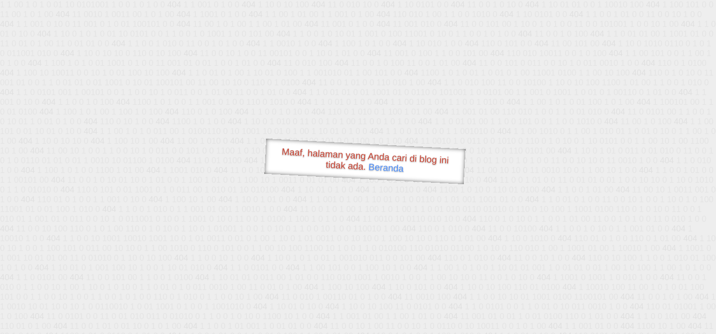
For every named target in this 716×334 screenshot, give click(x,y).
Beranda (386, 167)
